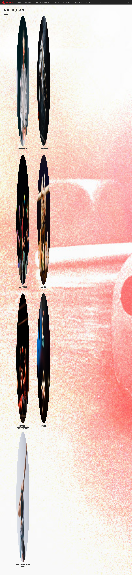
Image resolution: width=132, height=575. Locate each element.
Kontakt (98, 2)
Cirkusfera (10, 2)
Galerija (89, 2)
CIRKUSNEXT (67, 2)
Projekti (56, 2)
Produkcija (28, 2)
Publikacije (79, 2)
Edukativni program (43, 2)
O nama (19, 2)
